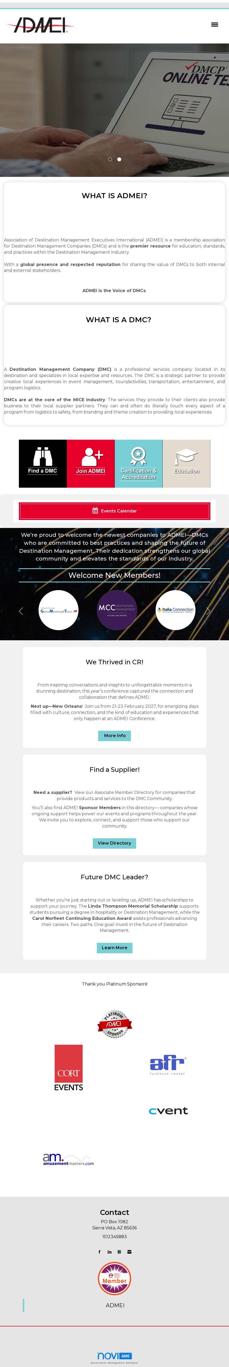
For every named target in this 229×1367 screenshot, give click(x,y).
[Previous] (21, 611)
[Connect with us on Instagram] (119, 1252)
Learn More (114, 947)
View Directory (114, 843)
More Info (114, 735)
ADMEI (115, 1305)
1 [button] (110, 159)
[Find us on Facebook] (99, 1252)
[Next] (208, 611)
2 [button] (119, 159)
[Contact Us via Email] (129, 1252)
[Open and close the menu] (150, 25)
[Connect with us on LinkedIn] (109, 1252)
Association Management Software (114, 1358)
